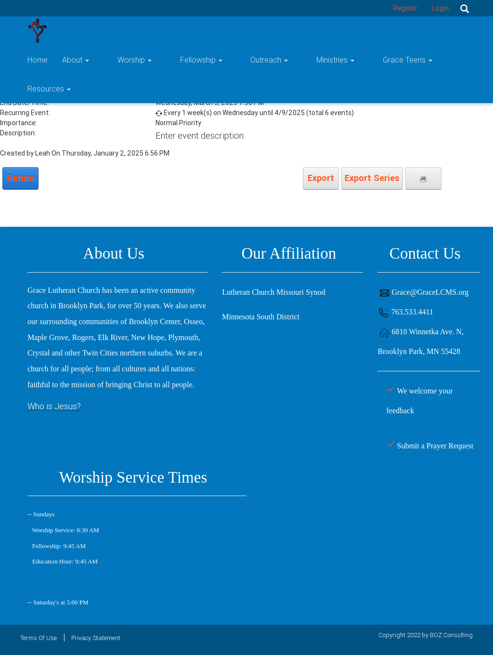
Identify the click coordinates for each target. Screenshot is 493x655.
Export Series (372, 177)
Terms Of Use (38, 638)
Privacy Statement (95, 638)
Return (20, 177)
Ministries (332, 31)
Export (321, 177)
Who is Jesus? (54, 406)
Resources (451, 31)
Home (89, 31)
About (127, 31)
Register (405, 8)
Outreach (279, 31)
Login (440, 8)
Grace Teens (390, 31)
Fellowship (225, 31)
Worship (173, 31)
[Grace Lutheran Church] (37, 30)
